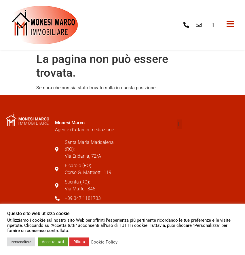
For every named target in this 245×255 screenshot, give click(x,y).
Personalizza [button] (21, 242)
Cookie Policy (104, 242)
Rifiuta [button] (79, 241)
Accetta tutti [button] (53, 241)
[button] (179, 124)
